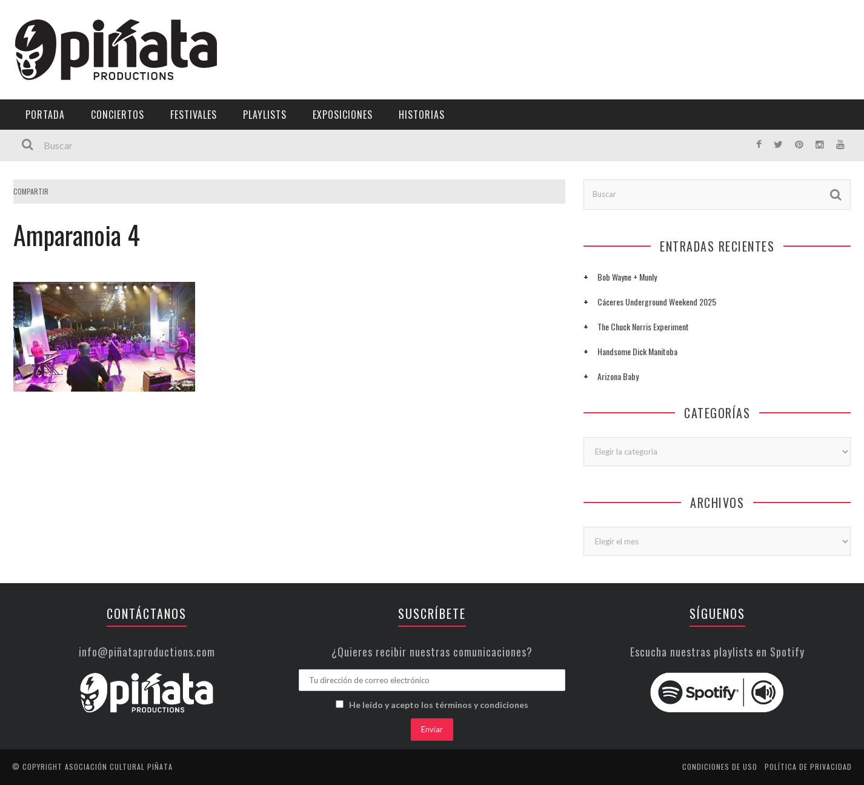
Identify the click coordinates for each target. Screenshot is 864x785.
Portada (45, 114)
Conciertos (117, 114)
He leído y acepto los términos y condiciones (438, 705)
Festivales (193, 114)
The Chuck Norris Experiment (643, 326)
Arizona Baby (618, 376)
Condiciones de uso (719, 766)
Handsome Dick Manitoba (637, 351)
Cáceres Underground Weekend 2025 (656, 301)
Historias (422, 114)
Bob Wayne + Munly (627, 276)
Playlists (265, 114)
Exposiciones (343, 114)
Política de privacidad (808, 766)
